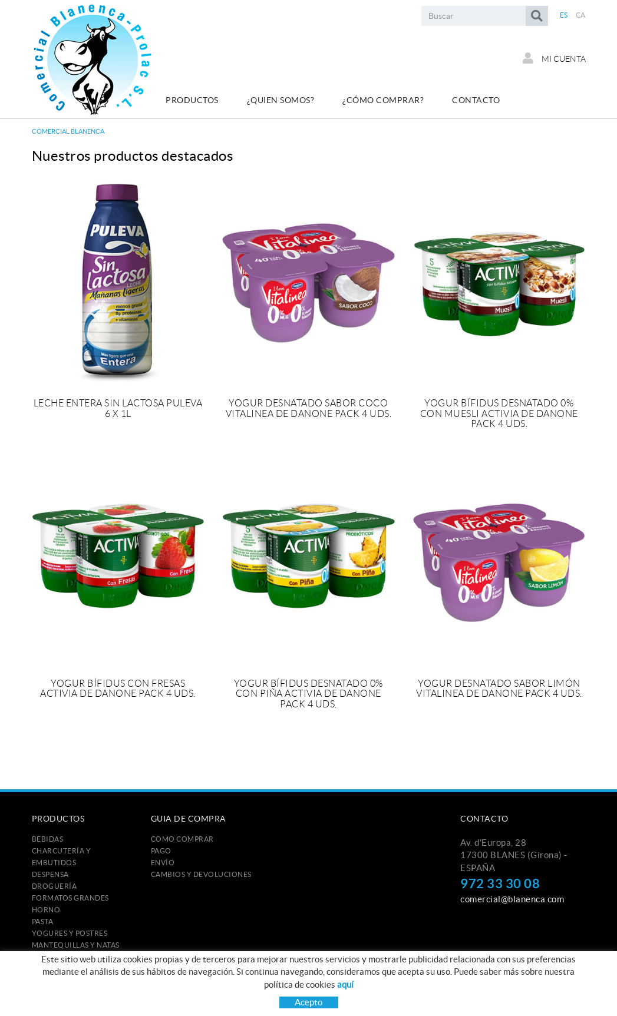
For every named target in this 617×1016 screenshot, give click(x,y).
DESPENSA (50, 874)
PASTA (43, 921)
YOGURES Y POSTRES (70, 933)
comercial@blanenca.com (512, 899)
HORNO (46, 910)
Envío (163, 862)
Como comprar (182, 839)
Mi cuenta (554, 58)
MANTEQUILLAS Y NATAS (76, 945)
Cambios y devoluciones (201, 874)
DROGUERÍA (54, 886)
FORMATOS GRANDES (70, 898)
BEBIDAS (48, 839)
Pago (161, 851)
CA (581, 15)
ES (564, 15)
